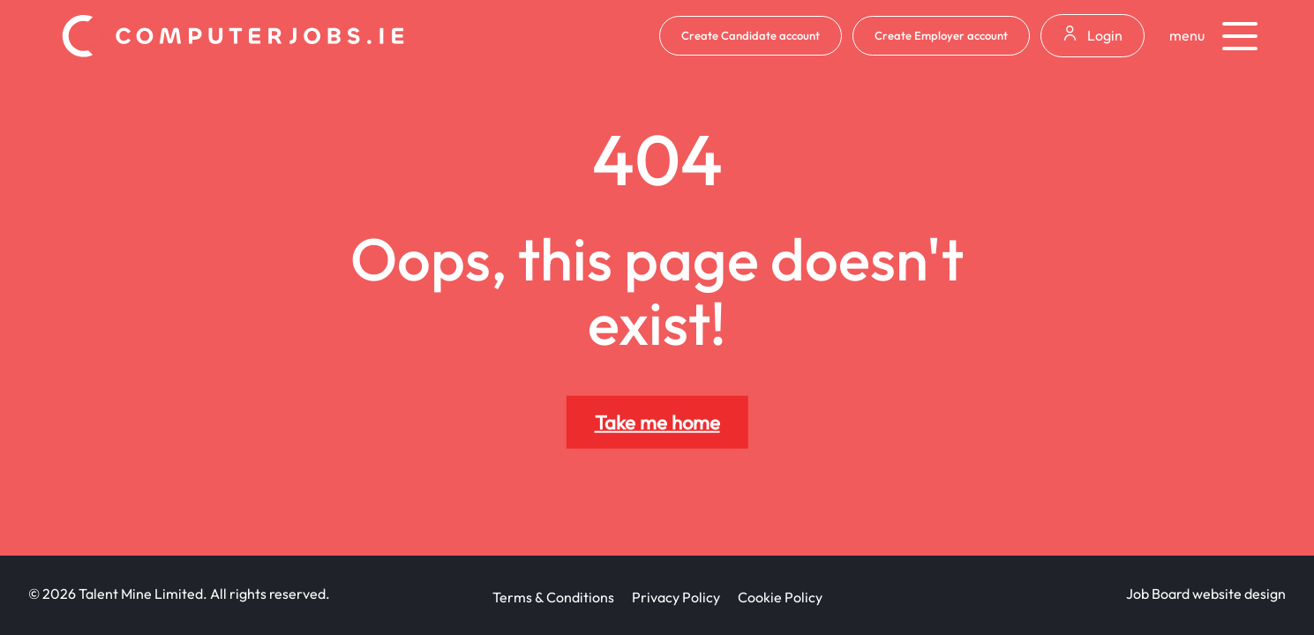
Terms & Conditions (553, 597)
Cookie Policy (780, 597)
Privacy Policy (676, 597)
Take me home (657, 422)
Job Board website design (1206, 593)
